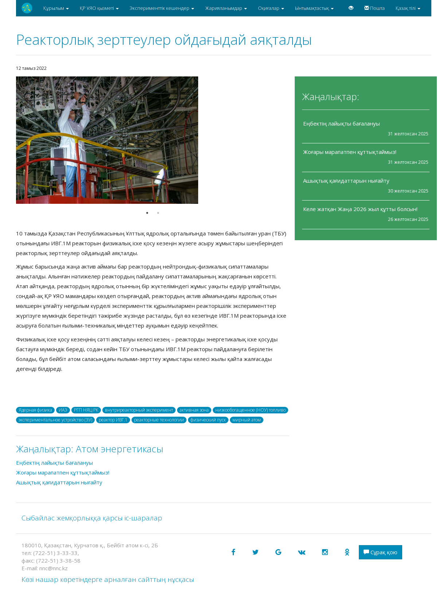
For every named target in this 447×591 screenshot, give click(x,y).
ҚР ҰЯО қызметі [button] (99, 8)
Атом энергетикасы (119, 448)
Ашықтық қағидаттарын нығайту (346, 180)
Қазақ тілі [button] (408, 8)
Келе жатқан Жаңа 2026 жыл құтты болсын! (360, 209)
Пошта (374, 8)
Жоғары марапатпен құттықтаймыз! (349, 151)
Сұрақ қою (380, 552)
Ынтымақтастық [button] (314, 8)
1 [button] (147, 213)
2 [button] (158, 213)
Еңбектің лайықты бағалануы (341, 123)
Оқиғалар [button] (271, 8)
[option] (152, 140)
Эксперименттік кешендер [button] (162, 8)
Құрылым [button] (56, 8)
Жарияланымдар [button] (226, 8)
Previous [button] (10, 140)
